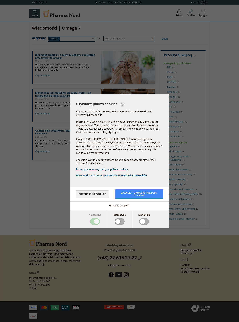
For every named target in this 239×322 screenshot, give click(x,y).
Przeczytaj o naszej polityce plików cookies (102, 169)
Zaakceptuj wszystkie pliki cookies (139, 194)
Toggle (95, 221)
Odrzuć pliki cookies (92, 194)
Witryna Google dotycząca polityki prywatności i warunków (112, 175)
